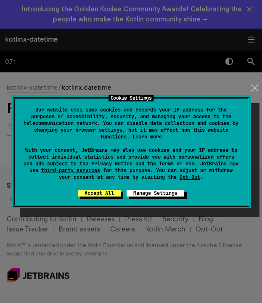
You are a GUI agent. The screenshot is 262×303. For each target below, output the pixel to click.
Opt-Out (190, 177)
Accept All (99, 193)
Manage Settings (155, 193)
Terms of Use (176, 163)
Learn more (147, 136)
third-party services (70, 170)
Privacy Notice (111, 163)
